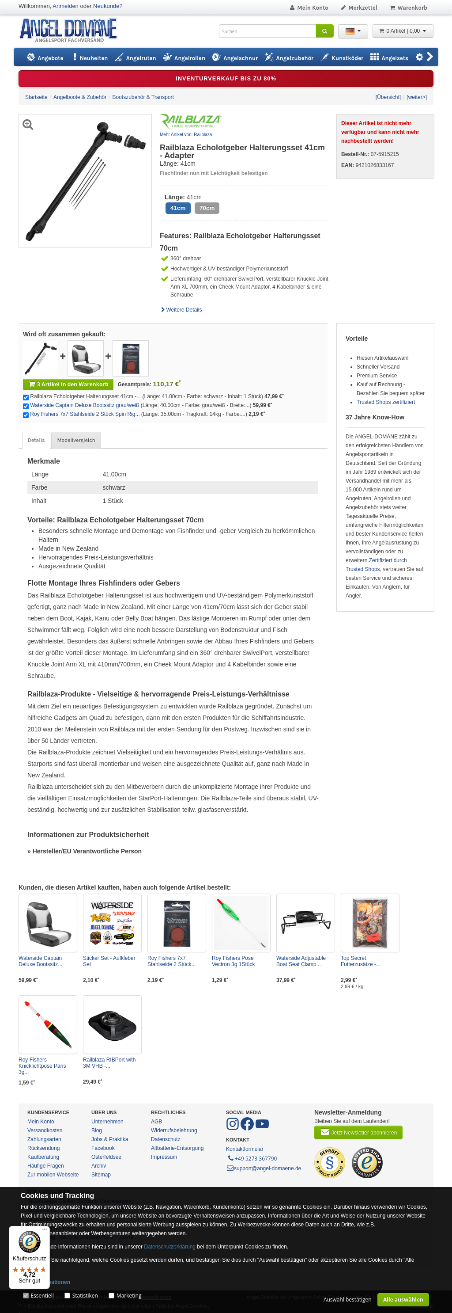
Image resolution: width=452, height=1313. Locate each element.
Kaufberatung (43, 1157)
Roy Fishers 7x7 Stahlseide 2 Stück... (171, 961)
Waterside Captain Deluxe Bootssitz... (40, 961)
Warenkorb (408, 7)
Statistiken (85, 1295)
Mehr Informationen (45, 1282)
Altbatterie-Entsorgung (177, 1148)
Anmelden (66, 6)
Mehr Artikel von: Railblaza (186, 134)
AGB (156, 1122)
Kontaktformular (245, 1149)
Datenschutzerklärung (170, 1247)
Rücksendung (43, 1148)
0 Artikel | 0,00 (403, 31)
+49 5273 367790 (252, 1157)
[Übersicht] (388, 97)
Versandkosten (44, 1130)
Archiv (98, 1166)
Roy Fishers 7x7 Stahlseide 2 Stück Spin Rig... (84, 414)
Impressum (164, 1157)
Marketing (129, 1295)
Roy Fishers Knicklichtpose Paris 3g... (42, 1066)
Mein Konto (308, 7)
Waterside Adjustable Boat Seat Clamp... (301, 961)
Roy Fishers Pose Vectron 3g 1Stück (233, 961)
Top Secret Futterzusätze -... (360, 961)
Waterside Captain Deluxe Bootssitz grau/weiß (84, 405)
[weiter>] (417, 97)
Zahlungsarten (44, 1139)
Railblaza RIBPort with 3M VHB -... (109, 1063)
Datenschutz (166, 1139)
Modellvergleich (76, 440)
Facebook (103, 1148)
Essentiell (41, 1295)
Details (36, 440)
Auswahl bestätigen (348, 1299)
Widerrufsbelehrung (174, 1130)
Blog (96, 1130)
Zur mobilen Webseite (53, 1175)
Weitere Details (181, 310)
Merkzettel (358, 7)
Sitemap (101, 1175)
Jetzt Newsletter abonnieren (358, 1131)
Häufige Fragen (45, 1166)
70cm (207, 208)
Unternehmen (107, 1122)
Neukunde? (108, 6)
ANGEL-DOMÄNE (73, 30)
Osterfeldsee (106, 1157)
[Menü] (44, 1231)
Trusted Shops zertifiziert (386, 402)
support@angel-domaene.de (263, 1168)
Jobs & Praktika (109, 1139)
